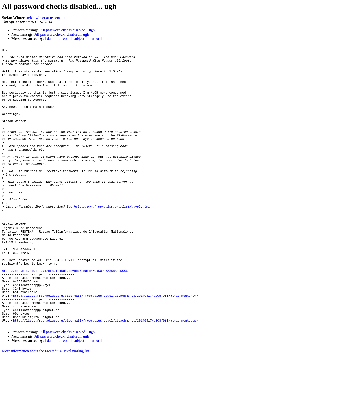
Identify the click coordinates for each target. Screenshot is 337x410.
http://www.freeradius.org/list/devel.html (112, 238)
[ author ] (95, 39)
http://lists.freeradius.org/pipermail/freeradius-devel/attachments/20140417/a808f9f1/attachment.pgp (104, 375)
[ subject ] (79, 39)
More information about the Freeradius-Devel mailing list (45, 406)
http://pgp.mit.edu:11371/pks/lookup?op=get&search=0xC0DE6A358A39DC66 (65, 315)
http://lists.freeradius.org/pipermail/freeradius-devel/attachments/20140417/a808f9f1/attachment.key (104, 345)
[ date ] (50, 39)
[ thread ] (63, 39)
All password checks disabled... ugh (67, 30)
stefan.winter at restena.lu (45, 18)
